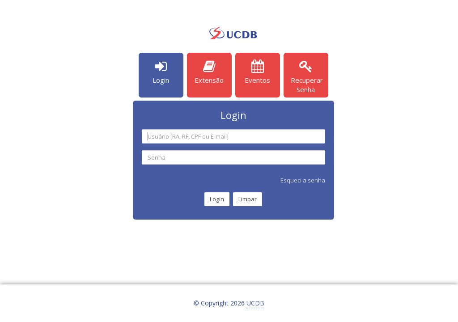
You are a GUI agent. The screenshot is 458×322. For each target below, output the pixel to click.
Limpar (247, 199)
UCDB (255, 303)
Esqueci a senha (302, 180)
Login (217, 199)
